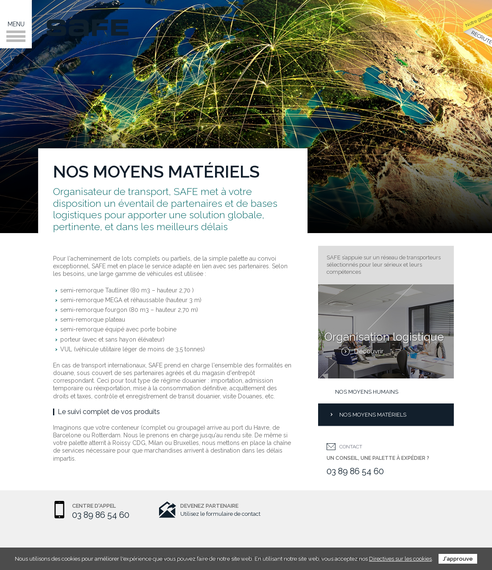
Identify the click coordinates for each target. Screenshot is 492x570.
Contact (350, 447)
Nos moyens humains (366, 392)
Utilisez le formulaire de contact (220, 514)
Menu (15, 31)
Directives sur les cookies (400, 559)
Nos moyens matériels (372, 415)
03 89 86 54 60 (355, 471)
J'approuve (458, 559)
